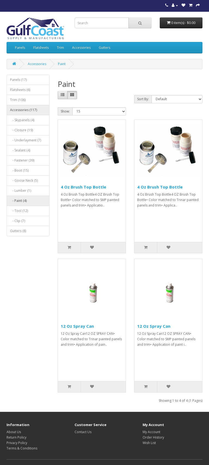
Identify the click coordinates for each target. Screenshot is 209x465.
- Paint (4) (18, 200)
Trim (60, 47)
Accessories (81, 47)
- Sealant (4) (20, 150)
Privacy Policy (17, 442)
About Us (14, 432)
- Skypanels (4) (22, 120)
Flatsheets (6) (20, 89)
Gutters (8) (18, 231)
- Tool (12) (19, 210)
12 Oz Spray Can (77, 326)
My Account (151, 432)
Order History (153, 437)
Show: (65, 111)
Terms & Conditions (22, 448)
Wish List (149, 442)
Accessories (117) (23, 110)
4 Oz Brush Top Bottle (83, 187)
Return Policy (16, 437)
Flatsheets (41, 47)
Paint (62, 64)
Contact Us (83, 432)
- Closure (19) (21, 130)
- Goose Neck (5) (24, 180)
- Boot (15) (19, 170)
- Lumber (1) (20, 190)
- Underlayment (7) (25, 140)
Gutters (104, 47)
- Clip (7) (17, 220)
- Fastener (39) (22, 160)
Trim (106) (18, 100)
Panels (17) (18, 79)
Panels (20, 47)
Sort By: (143, 99)
